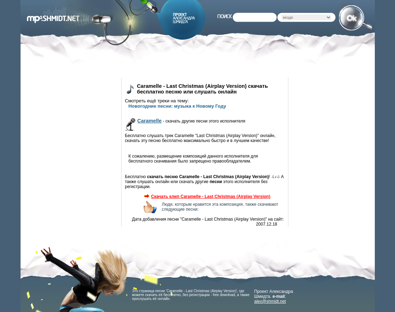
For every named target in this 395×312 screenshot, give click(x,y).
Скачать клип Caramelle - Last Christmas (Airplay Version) (207, 196)
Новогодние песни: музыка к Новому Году (177, 106)
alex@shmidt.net (270, 301)
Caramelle (149, 121)
